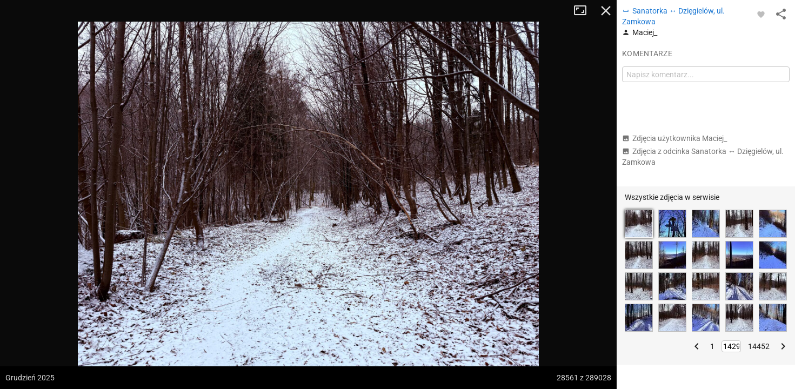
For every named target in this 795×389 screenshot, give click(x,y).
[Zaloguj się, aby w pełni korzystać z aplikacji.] (761, 14)
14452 (759, 346)
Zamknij (606, 11)
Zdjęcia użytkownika (674, 138)
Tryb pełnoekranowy (584, 11)
